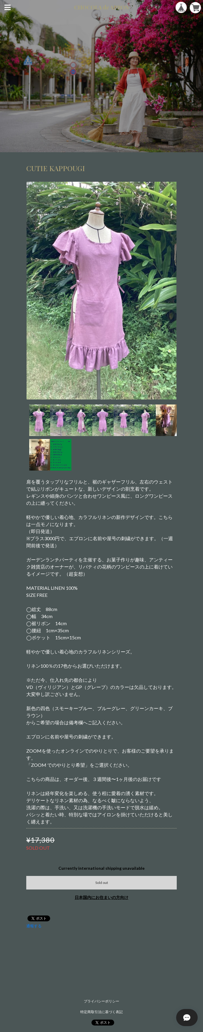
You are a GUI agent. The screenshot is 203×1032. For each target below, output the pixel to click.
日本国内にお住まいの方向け (101, 897)
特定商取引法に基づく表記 (101, 1012)
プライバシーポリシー (101, 1001)
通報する (34, 925)
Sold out (101, 882)
